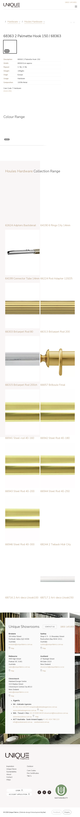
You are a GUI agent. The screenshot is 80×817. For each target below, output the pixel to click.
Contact (9, 777)
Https (8, 780)
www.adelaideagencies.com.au (24, 710)
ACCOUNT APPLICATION (15, 793)
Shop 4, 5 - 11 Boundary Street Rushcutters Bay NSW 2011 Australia (52, 638)
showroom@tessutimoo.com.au (56, 713)
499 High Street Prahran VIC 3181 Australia (15, 660)
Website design (25, 812)
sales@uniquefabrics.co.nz (18, 692)
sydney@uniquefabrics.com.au (51, 644)
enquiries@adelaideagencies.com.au (43, 707)
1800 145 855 (71, 2)
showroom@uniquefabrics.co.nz (52, 667)
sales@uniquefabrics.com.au (19, 667)
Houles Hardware (33, 21)
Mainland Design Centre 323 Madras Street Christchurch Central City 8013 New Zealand (20, 684)
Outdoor (30, 766)
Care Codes (31, 770)
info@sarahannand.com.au (22, 722)
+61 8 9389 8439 (36, 713)
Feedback (56, 812)
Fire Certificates (33, 773)
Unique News (11, 769)
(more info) (7, 91)
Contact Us (48, 627)
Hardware (12, 21)
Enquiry (67, 812)
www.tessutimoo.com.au (22, 717)
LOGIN (8, 790)
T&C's (29, 776)
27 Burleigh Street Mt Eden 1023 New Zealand (47, 660)
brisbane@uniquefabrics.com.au (20, 644)
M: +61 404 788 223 (51, 719)
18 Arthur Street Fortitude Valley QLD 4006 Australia (19, 638)
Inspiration (10, 766)
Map (11, 648)
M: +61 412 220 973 (21, 707)
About (8, 774)
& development (36, 812)
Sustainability (11, 772)
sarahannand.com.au (41, 722)
